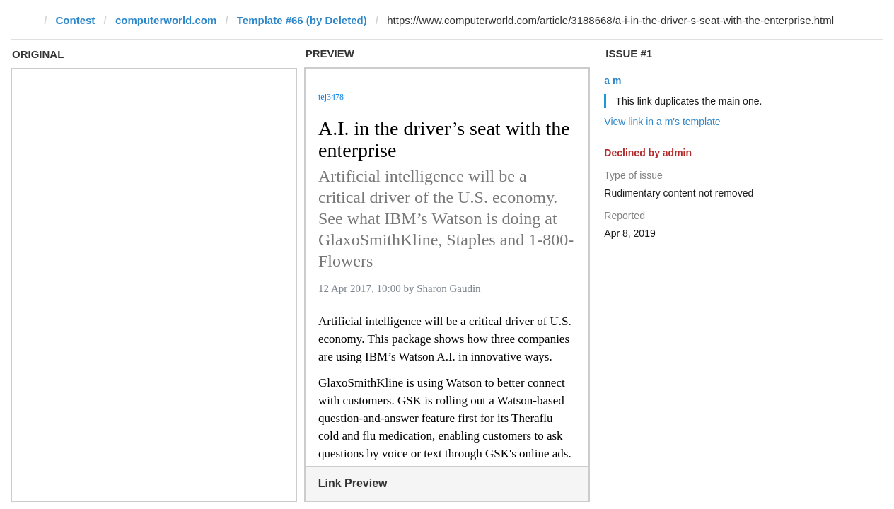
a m (612, 80)
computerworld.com (165, 20)
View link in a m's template (662, 121)
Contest (75, 20)
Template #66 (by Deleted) (302, 20)
